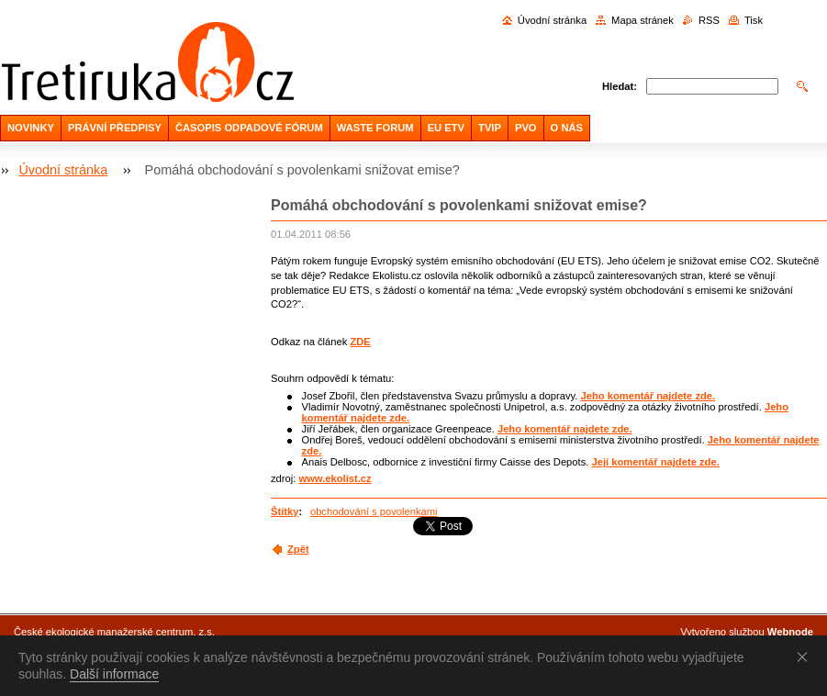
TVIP (489, 127)
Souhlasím (806, 656)
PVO (526, 127)
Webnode (790, 631)
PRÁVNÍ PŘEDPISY (115, 127)
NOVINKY (30, 127)
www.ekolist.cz (334, 478)
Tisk (753, 20)
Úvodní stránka (552, 20)
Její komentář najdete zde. (655, 461)
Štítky (284, 511)
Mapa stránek (642, 20)
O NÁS (567, 127)
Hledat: (619, 86)
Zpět (298, 549)
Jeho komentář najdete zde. (647, 395)
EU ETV (446, 127)
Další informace (114, 674)
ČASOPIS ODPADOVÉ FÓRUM (249, 127)
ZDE (360, 341)
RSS (709, 20)
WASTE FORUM (375, 127)
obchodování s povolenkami (374, 511)
